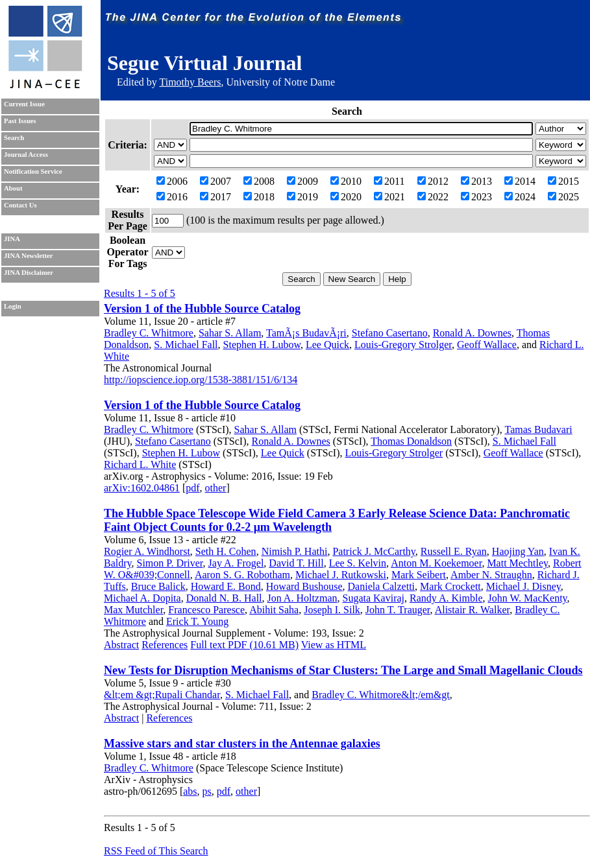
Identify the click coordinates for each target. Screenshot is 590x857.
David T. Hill (296, 563)
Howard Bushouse (304, 586)
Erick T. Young (197, 621)
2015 (563, 181)
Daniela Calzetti (381, 586)
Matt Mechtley (517, 563)
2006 (172, 181)
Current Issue (24, 104)
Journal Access (26, 154)
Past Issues (20, 120)
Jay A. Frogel (236, 563)
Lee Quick (327, 344)
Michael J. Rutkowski (340, 574)
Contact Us (20, 205)
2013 (476, 181)
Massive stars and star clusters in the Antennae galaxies (242, 743)
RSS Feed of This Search (156, 850)
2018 (259, 196)
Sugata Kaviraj (374, 598)
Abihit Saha (274, 609)
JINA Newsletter (28, 255)
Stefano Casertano (390, 332)
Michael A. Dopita (142, 598)
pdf (192, 487)
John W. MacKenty (527, 598)
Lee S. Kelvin (357, 563)
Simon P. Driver (170, 563)
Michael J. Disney (523, 586)
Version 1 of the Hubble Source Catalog (202, 308)
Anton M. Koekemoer (436, 563)
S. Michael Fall (185, 344)
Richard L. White (140, 464)
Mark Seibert (418, 574)
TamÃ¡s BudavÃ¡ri (306, 332)
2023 (476, 196)
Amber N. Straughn (491, 574)
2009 (302, 181)
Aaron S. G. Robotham (242, 574)
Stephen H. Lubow (262, 344)
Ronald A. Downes (472, 332)
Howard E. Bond (226, 586)
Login (12, 306)
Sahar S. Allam (230, 332)
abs (190, 791)
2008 (259, 181)
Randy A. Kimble (446, 598)
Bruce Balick (158, 586)
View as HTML (333, 644)
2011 (389, 181)
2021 (389, 196)
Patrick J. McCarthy (373, 551)
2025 (563, 196)
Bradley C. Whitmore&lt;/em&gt (381, 694)
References (164, 644)
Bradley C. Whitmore (148, 332)
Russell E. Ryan (454, 551)
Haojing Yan (518, 551)
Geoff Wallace (487, 344)
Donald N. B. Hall (224, 598)
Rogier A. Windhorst (147, 551)
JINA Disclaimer (28, 272)
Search (14, 137)
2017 (215, 196)
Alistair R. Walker (472, 609)
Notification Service (33, 171)
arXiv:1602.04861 (142, 487)
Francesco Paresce (206, 609)
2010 (346, 181)
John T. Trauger (397, 609)
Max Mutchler (133, 609)
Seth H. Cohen (225, 551)
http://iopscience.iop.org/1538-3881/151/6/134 (200, 379)
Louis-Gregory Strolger (403, 344)
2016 (172, 196)
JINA (12, 238)
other (216, 487)
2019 (302, 196)
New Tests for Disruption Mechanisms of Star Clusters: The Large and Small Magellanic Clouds (343, 670)
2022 (433, 196)
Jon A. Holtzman (302, 598)
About (13, 188)
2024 (519, 196)
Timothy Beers (190, 82)
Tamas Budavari (538, 429)
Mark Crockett (450, 586)
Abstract (121, 644)
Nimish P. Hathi (295, 551)
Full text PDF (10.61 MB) (244, 644)
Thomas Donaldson (411, 441)
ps (207, 791)
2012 (433, 181)
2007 (215, 181)
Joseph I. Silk (332, 609)
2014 (519, 181)
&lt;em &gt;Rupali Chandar (162, 694)
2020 (346, 196)
